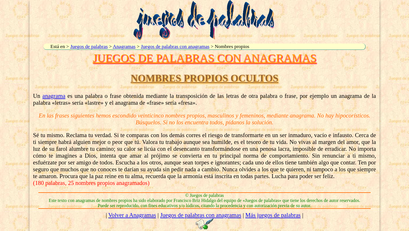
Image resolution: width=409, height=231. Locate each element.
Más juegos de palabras (273, 215)
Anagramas (124, 46)
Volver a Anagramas (132, 215)
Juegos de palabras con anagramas (175, 46)
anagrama (53, 95)
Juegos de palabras (89, 46)
